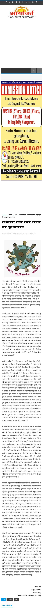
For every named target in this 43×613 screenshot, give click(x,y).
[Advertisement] (21, 44)
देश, (35, 233)
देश (16, 215)
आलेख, (32, 233)
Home (4, 215)
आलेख (10, 215)
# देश (16, 600)
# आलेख (9, 600)
